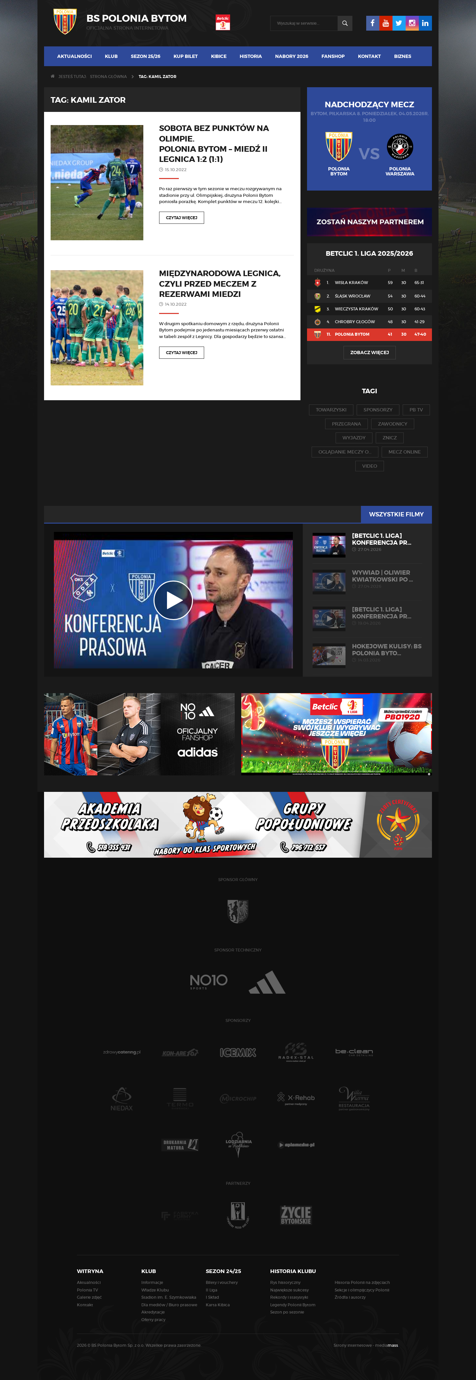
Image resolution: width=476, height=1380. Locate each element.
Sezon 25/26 (145, 56)
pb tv (416, 410)
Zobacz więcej (369, 352)
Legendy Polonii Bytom (293, 1304)
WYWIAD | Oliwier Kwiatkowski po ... (367, 579)
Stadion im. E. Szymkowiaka (168, 1297)
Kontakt (369, 56)
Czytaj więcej (181, 218)
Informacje (152, 1282)
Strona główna (108, 76)
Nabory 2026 (291, 56)
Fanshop (333, 56)
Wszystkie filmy (396, 514)
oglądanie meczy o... (345, 452)
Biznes (402, 56)
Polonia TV (87, 1290)
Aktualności (74, 56)
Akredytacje (153, 1312)
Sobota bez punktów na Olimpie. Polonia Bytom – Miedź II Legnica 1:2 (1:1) (214, 144)
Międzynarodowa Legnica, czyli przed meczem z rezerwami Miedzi (220, 284)
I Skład (212, 1297)
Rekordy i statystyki (289, 1297)
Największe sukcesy (289, 1290)
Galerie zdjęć (89, 1297)
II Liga (211, 1290)
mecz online (405, 452)
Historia (251, 56)
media (387, 1345)
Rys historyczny (285, 1282)
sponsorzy (378, 410)
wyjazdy (354, 438)
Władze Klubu (155, 1290)
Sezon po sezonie (287, 1312)
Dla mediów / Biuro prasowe (169, 1304)
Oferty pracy (153, 1319)
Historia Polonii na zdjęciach (362, 1282)
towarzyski (331, 410)
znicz (390, 438)
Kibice (218, 56)
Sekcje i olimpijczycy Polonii (362, 1290)
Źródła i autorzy (350, 1297)
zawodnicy (392, 424)
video (369, 466)
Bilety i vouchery (222, 1282)
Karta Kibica (218, 1304)
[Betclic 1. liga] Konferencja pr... (367, 542)
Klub (111, 56)
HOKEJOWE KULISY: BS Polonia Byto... (367, 653)
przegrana (346, 424)
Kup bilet (186, 56)
